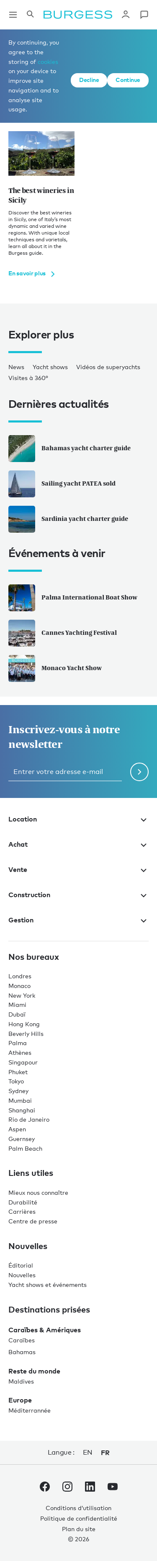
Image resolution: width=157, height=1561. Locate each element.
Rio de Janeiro (28, 1119)
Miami (17, 1004)
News (16, 366)
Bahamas (22, 1351)
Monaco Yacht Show (55, 668)
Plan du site (78, 1528)
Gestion (78, 920)
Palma (17, 1042)
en (88, 1452)
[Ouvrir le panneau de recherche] (30, 14)
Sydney (18, 1090)
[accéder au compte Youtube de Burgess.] (112, 1488)
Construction (78, 894)
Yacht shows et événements (47, 1284)
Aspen (17, 1129)
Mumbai (20, 1100)
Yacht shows (50, 366)
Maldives (21, 1381)
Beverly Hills (26, 1033)
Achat (78, 844)
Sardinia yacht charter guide (68, 519)
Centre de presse (32, 1221)
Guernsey (21, 1138)
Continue (128, 79)
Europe (20, 1400)
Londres (19, 976)
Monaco (19, 985)
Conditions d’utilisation (78, 1507)
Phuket (18, 1071)
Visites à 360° (28, 377)
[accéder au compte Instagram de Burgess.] (67, 1488)
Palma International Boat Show (72, 597)
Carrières (22, 1211)
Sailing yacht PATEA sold (62, 483)
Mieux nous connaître (38, 1192)
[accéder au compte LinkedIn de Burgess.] (90, 1488)
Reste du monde (34, 1371)
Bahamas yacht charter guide (69, 448)
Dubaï (17, 1014)
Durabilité (22, 1202)
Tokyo (16, 1081)
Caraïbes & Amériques (44, 1330)
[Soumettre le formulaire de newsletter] (139, 772)
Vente (78, 869)
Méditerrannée (29, 1410)
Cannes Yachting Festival (62, 633)
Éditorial (20, 1265)
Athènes (19, 1052)
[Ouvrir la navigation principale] (13, 15)
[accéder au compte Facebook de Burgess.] (45, 1488)
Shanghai (21, 1110)
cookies (48, 61)
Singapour (23, 1062)
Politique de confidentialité (78, 1518)
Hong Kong (24, 1023)
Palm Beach (25, 1148)
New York (21, 995)
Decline (89, 79)
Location (78, 819)
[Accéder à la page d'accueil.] (78, 14)
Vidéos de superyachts (108, 366)
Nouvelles (22, 1274)
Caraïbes (21, 1340)
